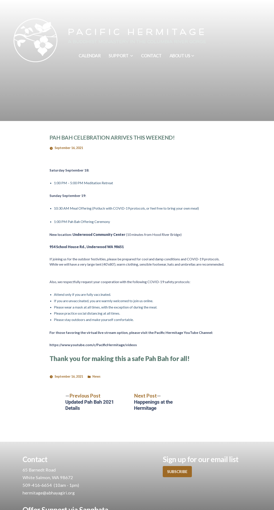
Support (118, 55)
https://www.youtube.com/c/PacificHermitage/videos (93, 345)
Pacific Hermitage (137, 32)
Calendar (90, 55)
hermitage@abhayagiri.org (49, 492)
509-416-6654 (37, 485)
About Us (180, 55)
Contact (151, 55)
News (96, 376)
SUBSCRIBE (177, 471)
